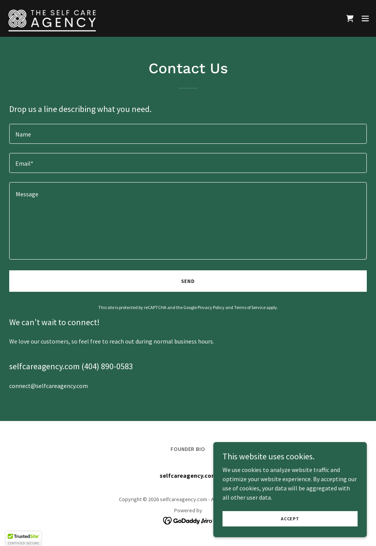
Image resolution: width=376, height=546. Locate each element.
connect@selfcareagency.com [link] (48, 386)
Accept (290, 518)
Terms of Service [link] (250, 307)
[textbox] (188, 134)
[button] (365, 18)
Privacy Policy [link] (211, 307)
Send (188, 281)
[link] (52, 18)
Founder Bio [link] (188, 449)
